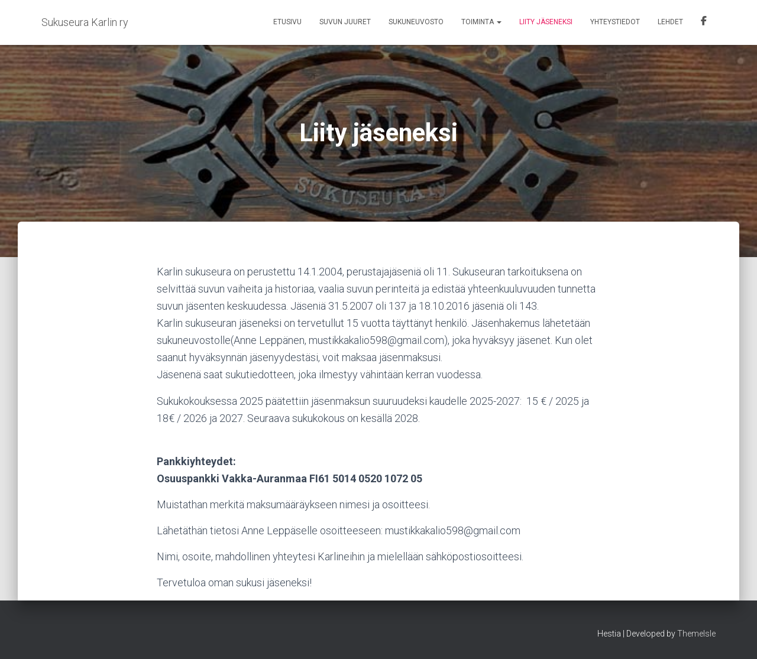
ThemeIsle (696, 633)
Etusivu (287, 22)
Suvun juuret (345, 22)
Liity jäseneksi (545, 22)
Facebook (704, 22)
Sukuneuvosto (416, 22)
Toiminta (481, 22)
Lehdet (670, 22)
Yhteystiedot (615, 22)
